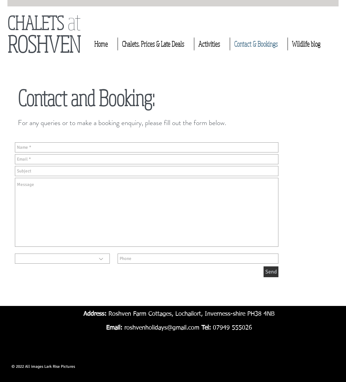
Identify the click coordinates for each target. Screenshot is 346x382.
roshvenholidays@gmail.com (161, 328)
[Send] (271, 271)
